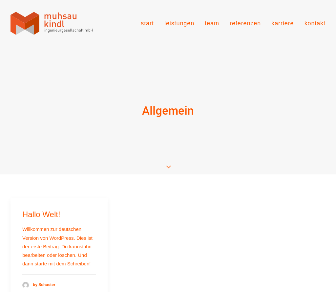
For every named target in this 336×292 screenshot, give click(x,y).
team (212, 23)
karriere (282, 23)
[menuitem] (149, 23)
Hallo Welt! (41, 201)
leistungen (179, 23)
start (147, 23)
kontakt (315, 23)
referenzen (245, 23)
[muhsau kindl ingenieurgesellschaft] (51, 23)
